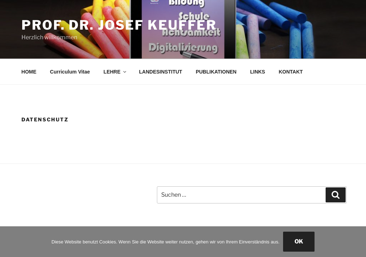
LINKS (257, 72)
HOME (28, 72)
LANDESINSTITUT (160, 72)
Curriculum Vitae (70, 72)
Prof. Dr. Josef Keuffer (119, 25)
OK (299, 241)
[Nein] (357, 241)
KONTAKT (291, 72)
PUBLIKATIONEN (216, 72)
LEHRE (115, 72)
